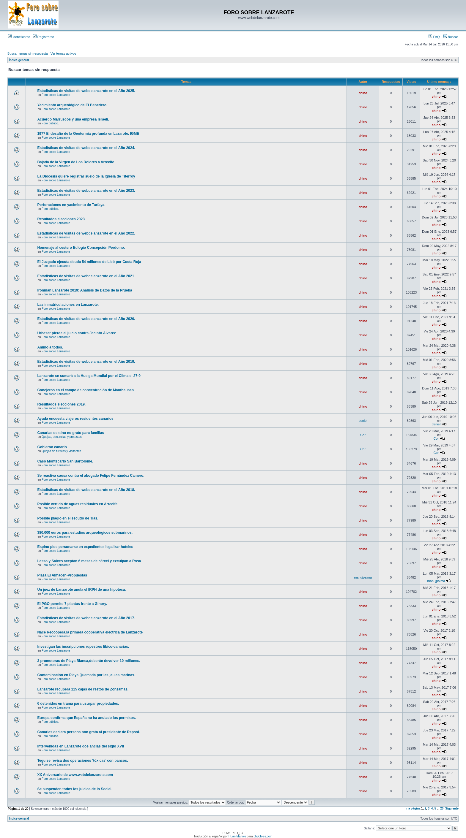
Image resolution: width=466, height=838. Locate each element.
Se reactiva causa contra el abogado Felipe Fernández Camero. (90, 475)
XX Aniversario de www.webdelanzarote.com (75, 775)
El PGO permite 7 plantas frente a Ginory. (72, 604)
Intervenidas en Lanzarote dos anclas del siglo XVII (80, 746)
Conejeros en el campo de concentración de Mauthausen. (86, 390)
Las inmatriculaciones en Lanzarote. (68, 304)
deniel (362, 420)
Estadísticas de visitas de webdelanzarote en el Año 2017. (86, 618)
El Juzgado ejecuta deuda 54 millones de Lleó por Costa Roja (89, 262)
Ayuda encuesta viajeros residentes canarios (75, 418)
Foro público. (50, 123)
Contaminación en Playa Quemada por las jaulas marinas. (86, 675)
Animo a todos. (50, 347)
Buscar (450, 37)
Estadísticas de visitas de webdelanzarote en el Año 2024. (86, 148)
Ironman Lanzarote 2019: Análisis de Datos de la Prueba (84, 290)
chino (362, 93)
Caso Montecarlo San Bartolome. (65, 461)
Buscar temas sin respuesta (27, 53)
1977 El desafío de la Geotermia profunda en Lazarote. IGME (88, 134)
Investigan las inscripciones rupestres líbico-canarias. (83, 646)
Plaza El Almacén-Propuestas (62, 575)
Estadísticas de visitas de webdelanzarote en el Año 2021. (86, 276)
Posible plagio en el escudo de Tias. (67, 518)
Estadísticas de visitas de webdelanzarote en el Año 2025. (86, 91)
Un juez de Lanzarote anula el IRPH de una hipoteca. (81, 589)
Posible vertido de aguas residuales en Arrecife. (77, 504)
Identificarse (19, 37)
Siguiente (452, 808)
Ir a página (413, 808)
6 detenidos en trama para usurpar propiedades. (78, 703)
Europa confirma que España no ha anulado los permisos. (86, 718)
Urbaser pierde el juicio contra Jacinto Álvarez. (76, 333)
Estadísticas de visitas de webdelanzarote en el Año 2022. (86, 233)
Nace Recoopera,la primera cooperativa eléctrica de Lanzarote (90, 632)
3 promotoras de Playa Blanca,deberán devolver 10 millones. (88, 661)
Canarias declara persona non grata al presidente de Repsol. (88, 732)
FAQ (434, 37)
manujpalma (363, 577)
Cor (363, 435)
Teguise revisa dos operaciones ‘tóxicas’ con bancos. (82, 760)
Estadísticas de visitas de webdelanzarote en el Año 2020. (86, 319)
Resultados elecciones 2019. (61, 404)
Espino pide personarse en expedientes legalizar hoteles (85, 547)
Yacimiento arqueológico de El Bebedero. (72, 105)
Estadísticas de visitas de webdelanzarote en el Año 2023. (86, 190)
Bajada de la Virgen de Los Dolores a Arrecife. (76, 162)
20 (441, 808)
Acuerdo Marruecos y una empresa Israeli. (73, 119)
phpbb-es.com (263, 836)
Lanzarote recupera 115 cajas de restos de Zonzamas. (82, 689)
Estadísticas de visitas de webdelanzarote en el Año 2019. (86, 361)
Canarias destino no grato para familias (70, 433)
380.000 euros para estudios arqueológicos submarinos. (85, 532)
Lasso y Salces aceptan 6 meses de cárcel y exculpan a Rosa (89, 561)
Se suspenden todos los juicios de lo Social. (74, 789)
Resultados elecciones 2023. (61, 219)
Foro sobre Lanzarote (56, 94)
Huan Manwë (237, 836)
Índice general (19, 60)
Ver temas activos (63, 53)
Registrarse (43, 37)
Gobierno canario (52, 447)
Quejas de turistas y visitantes (61, 451)
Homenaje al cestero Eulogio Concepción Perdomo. (81, 247)
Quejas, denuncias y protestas (62, 436)
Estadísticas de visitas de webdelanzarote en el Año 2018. (86, 490)
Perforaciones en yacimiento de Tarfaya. (71, 205)
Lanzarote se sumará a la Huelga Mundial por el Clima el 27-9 (88, 376)
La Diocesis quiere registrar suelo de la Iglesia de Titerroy (86, 176)
